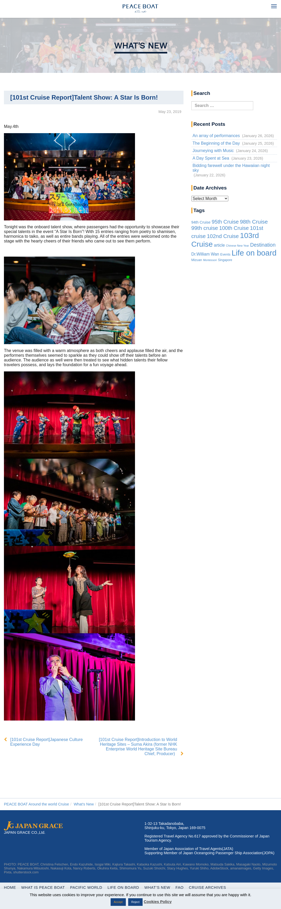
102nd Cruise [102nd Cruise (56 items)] (223, 236)
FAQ (180, 887)
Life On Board (123, 887)
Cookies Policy (158, 901)
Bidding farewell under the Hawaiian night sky (230, 167)
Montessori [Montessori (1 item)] (210, 260)
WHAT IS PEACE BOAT (43, 887)
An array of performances (216, 135)
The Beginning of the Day (216, 143)
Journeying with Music (213, 150)
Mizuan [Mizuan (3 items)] (196, 260)
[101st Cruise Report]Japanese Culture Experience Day (46, 741)
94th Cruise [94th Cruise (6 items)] (200, 222)
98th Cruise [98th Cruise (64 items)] (254, 222)
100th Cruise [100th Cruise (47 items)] (234, 228)
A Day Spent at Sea (210, 158)
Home (10, 887)
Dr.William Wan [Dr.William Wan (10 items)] (205, 254)
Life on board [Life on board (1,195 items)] (254, 252)
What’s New (157, 887)
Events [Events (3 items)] (225, 254)
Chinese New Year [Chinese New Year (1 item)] (237, 245)
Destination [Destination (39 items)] (262, 245)
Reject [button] (135, 901)
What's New (140, 46)
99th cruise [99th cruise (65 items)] (204, 228)
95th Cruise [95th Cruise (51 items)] (225, 222)
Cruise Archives (207, 887)
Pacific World (86, 887)
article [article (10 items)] (219, 245)
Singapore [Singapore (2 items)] (225, 260)
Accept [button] (118, 901)
